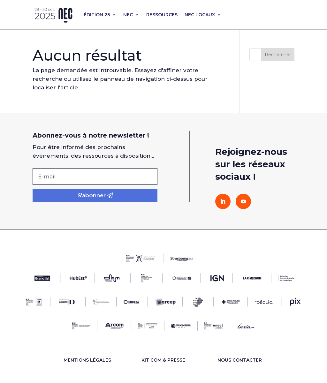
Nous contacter (239, 360)
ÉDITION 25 (97, 15)
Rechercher (278, 54)
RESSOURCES (162, 15)
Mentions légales (87, 360)
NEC (128, 15)
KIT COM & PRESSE (163, 360)
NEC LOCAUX (200, 15)
